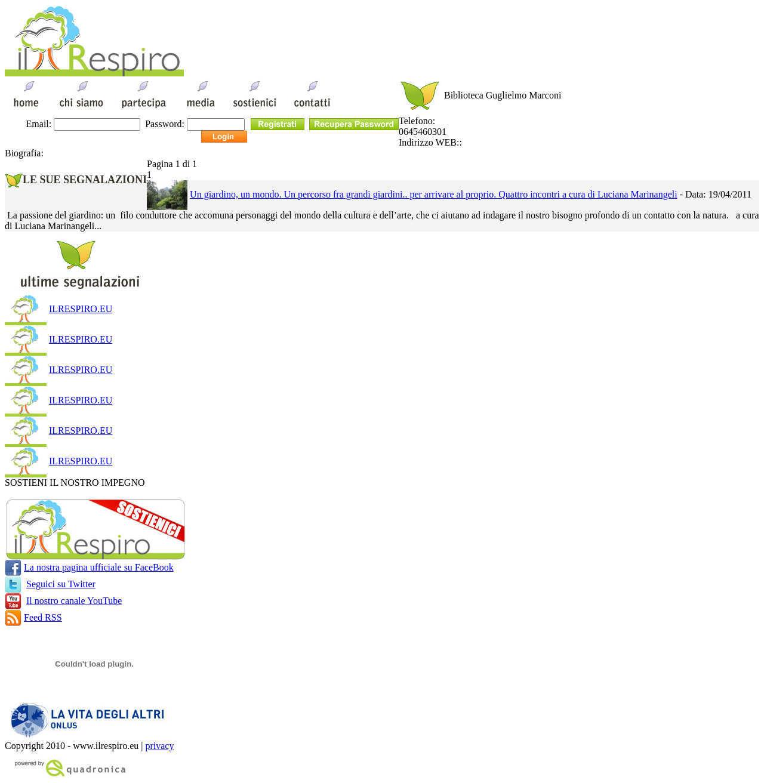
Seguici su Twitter (61, 584)
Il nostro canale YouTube (74, 601)
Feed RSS (43, 617)
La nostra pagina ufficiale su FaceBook (99, 567)
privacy (159, 746)
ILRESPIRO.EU (80, 309)
